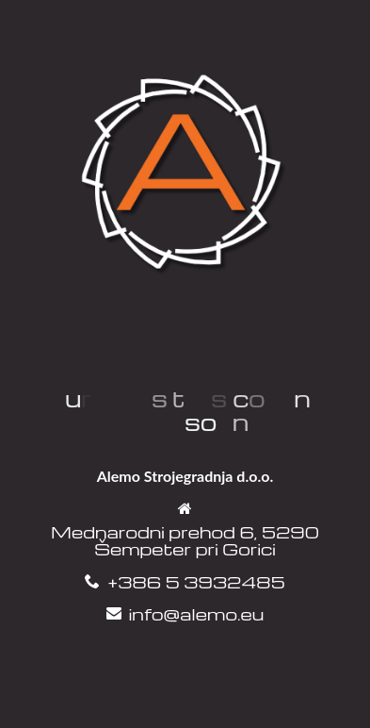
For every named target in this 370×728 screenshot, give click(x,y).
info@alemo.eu (196, 613)
